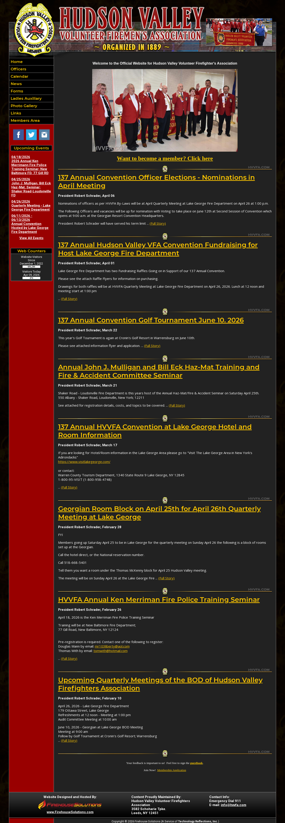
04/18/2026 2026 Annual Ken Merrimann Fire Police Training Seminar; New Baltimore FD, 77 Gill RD (30, 165)
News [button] (16, 83)
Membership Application (171, 770)
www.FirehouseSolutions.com (70, 812)
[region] (31, 91)
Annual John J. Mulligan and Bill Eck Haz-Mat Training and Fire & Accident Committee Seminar (159, 371)
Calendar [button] (19, 76)
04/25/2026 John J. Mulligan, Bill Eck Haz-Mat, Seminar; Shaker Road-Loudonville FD (31, 187)
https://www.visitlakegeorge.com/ (84, 461)
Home (16, 61)
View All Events (31, 238)
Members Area (25, 120)
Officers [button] (18, 69)
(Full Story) (158, 223)
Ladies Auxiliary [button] (26, 98)
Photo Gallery (23, 106)
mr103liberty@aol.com (112, 646)
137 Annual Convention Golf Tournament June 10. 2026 (151, 320)
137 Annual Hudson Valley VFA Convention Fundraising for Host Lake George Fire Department (158, 249)
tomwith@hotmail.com (111, 650)
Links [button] (15, 113)
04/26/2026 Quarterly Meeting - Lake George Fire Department (31, 206)
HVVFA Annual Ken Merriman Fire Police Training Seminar (159, 599)
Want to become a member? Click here (165, 158)
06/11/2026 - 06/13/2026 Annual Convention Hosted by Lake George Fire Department (30, 224)
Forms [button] (16, 91)
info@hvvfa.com (233, 805)
